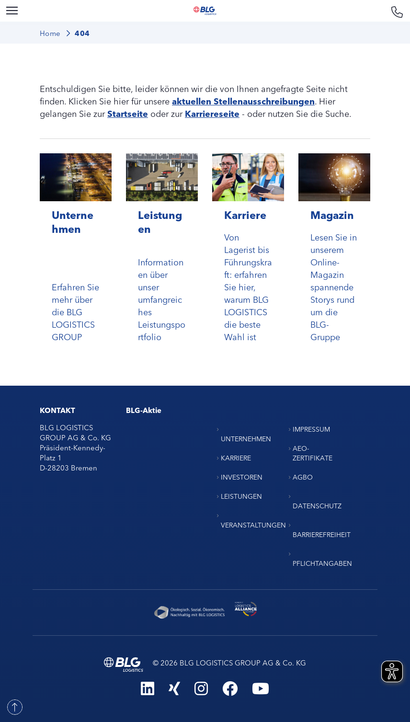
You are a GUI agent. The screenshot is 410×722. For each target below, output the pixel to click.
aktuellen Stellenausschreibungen (243, 100)
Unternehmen (72, 221)
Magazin (332, 214)
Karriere (245, 214)
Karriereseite (212, 113)
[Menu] (12, 11)
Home (50, 33)
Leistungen (160, 221)
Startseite (127, 113)
